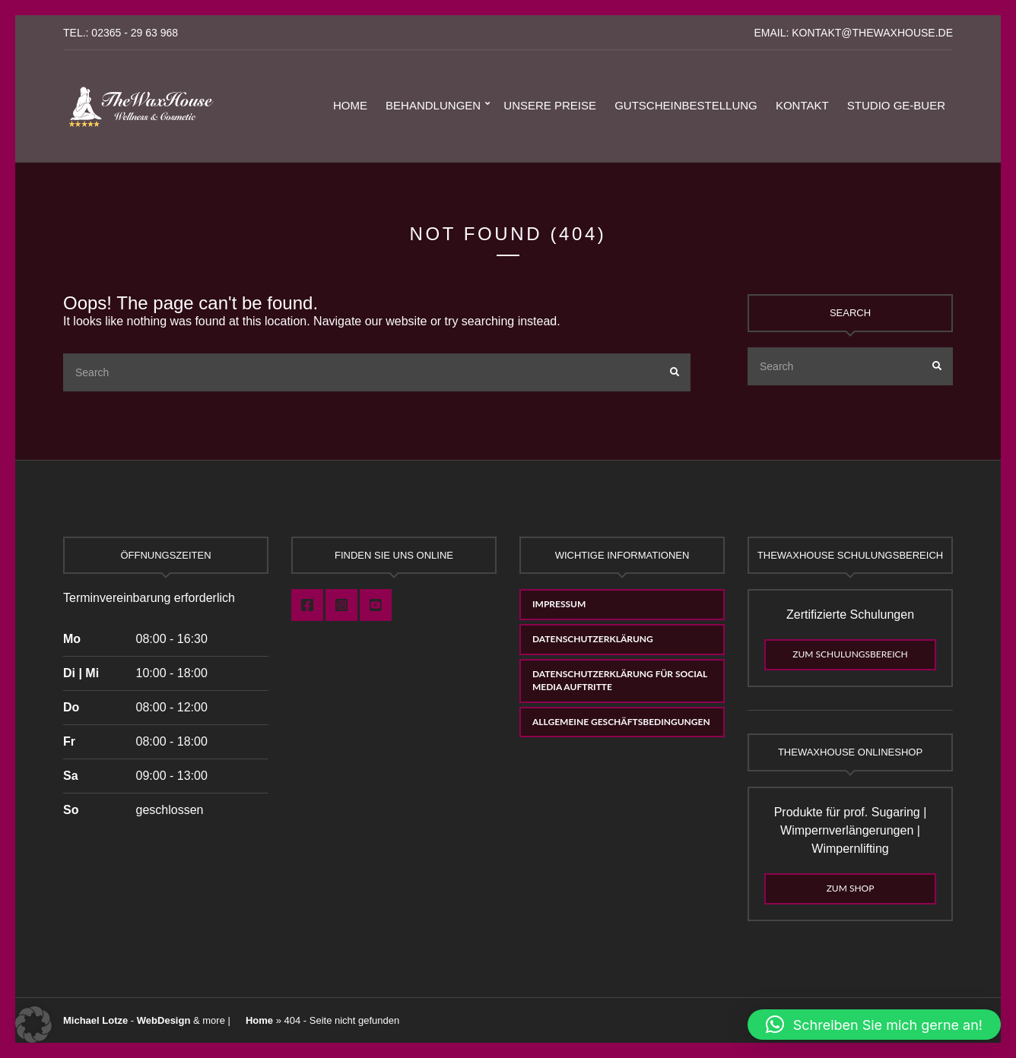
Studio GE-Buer (896, 105)
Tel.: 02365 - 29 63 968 (120, 33)
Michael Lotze (95, 1020)
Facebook (307, 605)
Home (350, 105)
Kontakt (802, 105)
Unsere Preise (549, 105)
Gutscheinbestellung (685, 105)
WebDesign (164, 1020)
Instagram (341, 605)
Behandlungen (433, 105)
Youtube (376, 605)
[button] (33, 1024)
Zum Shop (851, 888)
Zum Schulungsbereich (850, 654)
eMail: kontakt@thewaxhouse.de (853, 33)
